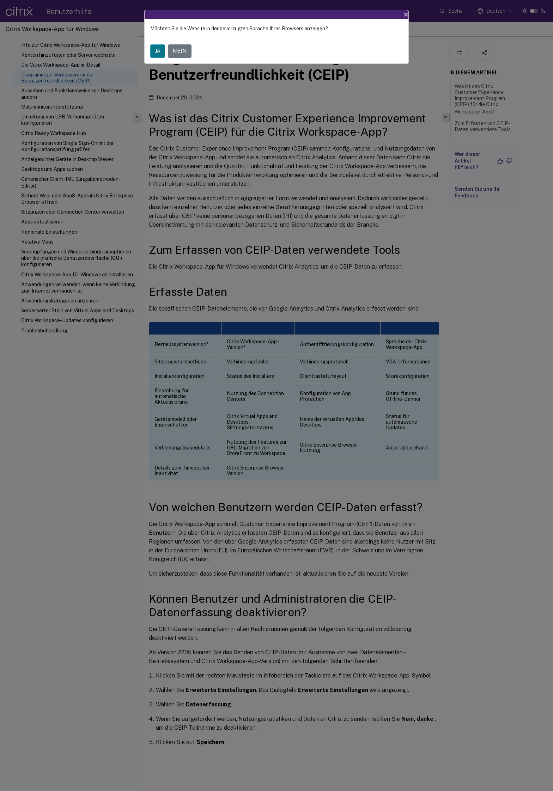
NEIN (179, 51)
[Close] (406, 14)
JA (157, 51)
